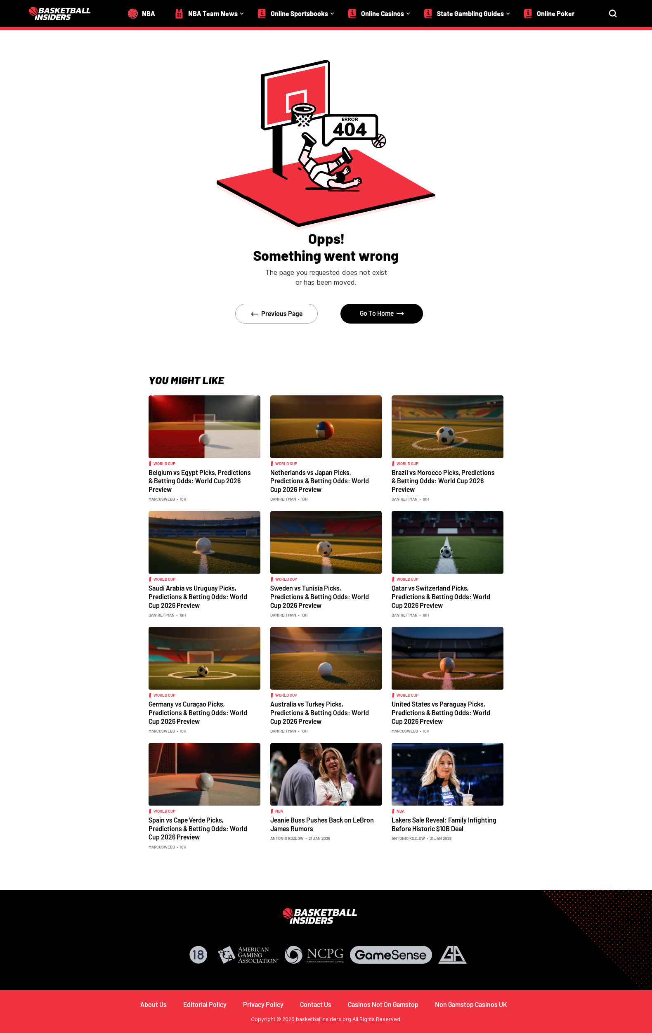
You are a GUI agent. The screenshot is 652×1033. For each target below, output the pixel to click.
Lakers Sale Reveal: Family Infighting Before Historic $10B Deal (444, 824)
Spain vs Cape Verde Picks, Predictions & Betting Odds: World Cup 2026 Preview (198, 828)
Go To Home (377, 313)
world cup (164, 463)
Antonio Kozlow (287, 838)
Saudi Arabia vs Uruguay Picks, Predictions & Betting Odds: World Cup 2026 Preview (198, 596)
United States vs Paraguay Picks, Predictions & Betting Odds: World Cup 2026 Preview (441, 712)
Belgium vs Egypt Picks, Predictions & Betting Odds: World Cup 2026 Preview (200, 480)
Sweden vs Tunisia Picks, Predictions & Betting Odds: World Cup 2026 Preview (319, 596)
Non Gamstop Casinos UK (471, 1004)
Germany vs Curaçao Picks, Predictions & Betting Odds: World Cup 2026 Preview (198, 712)
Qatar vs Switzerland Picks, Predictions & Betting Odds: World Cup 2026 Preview (441, 596)
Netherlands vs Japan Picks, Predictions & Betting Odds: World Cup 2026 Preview (319, 480)
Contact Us (315, 1004)
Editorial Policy (205, 1004)
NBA (279, 810)
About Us (153, 1004)
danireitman (283, 498)
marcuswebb (162, 498)
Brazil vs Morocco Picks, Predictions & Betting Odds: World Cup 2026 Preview (443, 480)
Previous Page (281, 313)
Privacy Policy (263, 1004)
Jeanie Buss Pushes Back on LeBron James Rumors (322, 824)
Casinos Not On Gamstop (383, 1004)
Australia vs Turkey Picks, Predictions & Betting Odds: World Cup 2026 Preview (319, 712)
